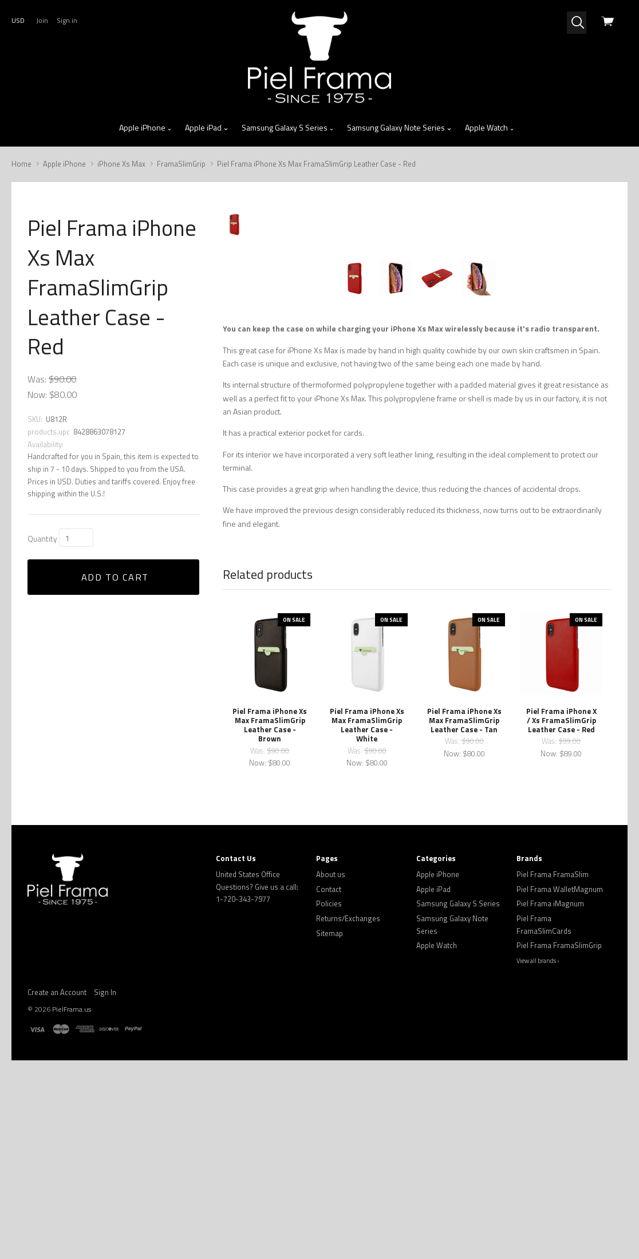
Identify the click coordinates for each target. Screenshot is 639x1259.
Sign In (105, 1190)
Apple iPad (206, 127)
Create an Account (56, 1190)
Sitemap (329, 1131)
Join (42, 20)
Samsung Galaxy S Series (288, 127)
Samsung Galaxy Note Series (399, 127)
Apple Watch (490, 127)
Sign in (67, 20)
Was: (36, 379)
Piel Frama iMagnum (550, 1102)
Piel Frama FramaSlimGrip (559, 1144)
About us (330, 1073)
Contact (328, 1087)
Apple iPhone (145, 127)
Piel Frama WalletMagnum (559, 1087)
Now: (37, 394)
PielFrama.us (71, 1207)
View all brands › (537, 1159)
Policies (329, 1102)
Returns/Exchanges (348, 1117)
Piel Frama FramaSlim (552, 1073)
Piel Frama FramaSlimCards (543, 1123)
